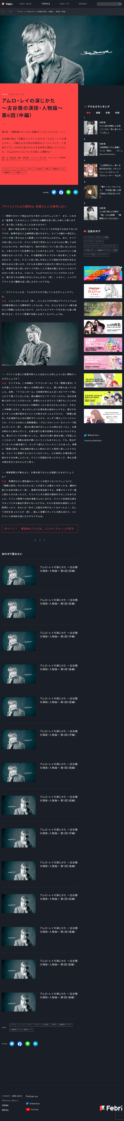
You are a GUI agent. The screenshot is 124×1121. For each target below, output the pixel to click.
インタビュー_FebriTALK (94, 242)
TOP (3, 12)
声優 (47, 169)
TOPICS (45, 4)
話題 (115, 250)
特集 (10, 12)
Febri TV (64, 4)
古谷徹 (39, 169)
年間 (117, 113)
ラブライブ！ (103, 255)
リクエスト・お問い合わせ (12, 1096)
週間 (98, 113)
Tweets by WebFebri (93, 440)
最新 (88, 113)
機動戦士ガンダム (59, 169)
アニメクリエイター (92, 246)
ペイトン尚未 (90, 255)
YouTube (35, 1109)
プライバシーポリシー (10, 1101)
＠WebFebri (35, 1104)
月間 (108, 113)
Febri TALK (26, 4)
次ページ (39, 528)
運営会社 (5, 1110)
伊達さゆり (89, 250)
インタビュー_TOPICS (25, 169)
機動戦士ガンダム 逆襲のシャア (14, 173)
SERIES (83, 4)
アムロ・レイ (8, 169)
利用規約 (5, 1105)
